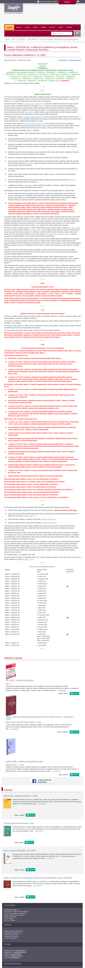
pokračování (62, 690)
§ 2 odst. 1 (27, 117)
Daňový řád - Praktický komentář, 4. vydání (21, 796)
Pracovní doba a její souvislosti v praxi (19, 823)
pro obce (52, 27)
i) (5, 180)
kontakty (69, 27)
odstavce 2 (29, 130)
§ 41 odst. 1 (25, 559)
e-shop (27, 27)
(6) (5, 190)
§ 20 (70, 180)
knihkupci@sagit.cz (17, 956)
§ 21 (42, 90)
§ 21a (10, 101)
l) (44, 104)
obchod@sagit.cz (21, 950)
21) (9, 262)
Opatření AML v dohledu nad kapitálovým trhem (24, 761)
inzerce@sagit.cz (14, 957)
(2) (5, 104)
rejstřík (9, 27)
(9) (5, 239)
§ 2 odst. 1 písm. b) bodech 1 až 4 (58, 234)
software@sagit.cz (16, 954)
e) (5, 157)
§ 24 (36, 182)
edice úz (19, 27)
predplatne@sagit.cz (20, 952)
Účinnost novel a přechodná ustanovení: (42, 566)
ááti (43, 27)
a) (5, 133)
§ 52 (42, 505)
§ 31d (42, 283)
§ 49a (42, 344)
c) (5, 144)
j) (5, 185)
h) (41, 104)
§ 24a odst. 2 (29, 185)
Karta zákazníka (32, 39)
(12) (5, 265)
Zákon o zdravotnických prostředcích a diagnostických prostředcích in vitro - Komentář (38, 878)
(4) (5, 123)
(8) (5, 228)
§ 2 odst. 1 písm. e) (47, 523)
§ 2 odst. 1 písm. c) (36, 230)
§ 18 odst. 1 (30, 163)
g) (5, 168)
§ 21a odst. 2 (29, 112)
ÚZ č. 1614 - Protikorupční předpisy (20, 680)
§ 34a (42, 310)
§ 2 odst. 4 (70, 209)
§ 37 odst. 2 (33, 546)
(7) (5, 217)
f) (5, 161)
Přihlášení (67, 2)
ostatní (60, 27)
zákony (35, 27)
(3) (5, 117)
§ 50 (18, 554)
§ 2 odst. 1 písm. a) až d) (32, 104)
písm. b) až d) (35, 117)
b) (5, 139)
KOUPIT (76, 693)
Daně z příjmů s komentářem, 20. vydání (20, 850)
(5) (5, 130)
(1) (5, 97)
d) (5, 152)
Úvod (12, 39)
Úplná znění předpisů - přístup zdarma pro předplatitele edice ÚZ (59, 39)
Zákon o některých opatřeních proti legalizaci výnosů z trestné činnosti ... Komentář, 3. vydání (40, 718)
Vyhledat (77, 33)
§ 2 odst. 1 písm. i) (47, 519)
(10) (5, 250)
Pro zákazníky (21, 39)
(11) (5, 256)
